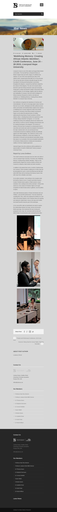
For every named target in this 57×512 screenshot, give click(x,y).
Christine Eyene (19, 413)
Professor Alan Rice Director (22, 394)
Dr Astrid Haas (18, 419)
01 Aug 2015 (18, 53)
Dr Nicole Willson (19, 422)
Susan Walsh (18, 410)
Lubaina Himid (27, 53)
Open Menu (41, 4)
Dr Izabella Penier (19, 416)
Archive (40, 53)
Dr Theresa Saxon (19, 400)
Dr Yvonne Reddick (20, 406)
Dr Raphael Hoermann (20, 403)
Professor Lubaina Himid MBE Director (24, 397)
